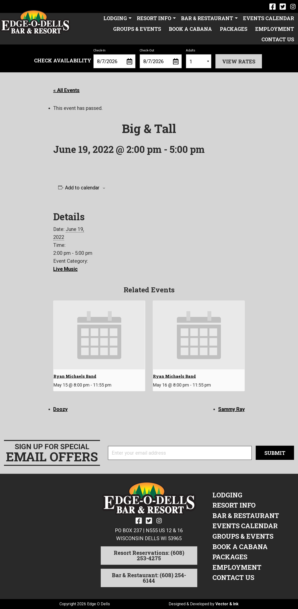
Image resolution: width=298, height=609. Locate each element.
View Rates (238, 61)
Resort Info (154, 18)
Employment (274, 29)
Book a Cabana (190, 29)
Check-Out (161, 58)
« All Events (66, 90)
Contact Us (277, 39)
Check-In (114, 58)
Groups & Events (137, 29)
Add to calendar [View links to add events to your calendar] (82, 187)
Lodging (115, 18)
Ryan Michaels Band (74, 376)
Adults (198, 58)
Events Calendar (268, 18)
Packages (233, 29)
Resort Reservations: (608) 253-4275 (149, 555)
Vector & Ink (227, 604)
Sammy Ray (231, 409)
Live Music (65, 269)
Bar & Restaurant (207, 18)
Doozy (60, 409)
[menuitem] (116, 18)
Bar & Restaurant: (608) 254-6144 (149, 577)
